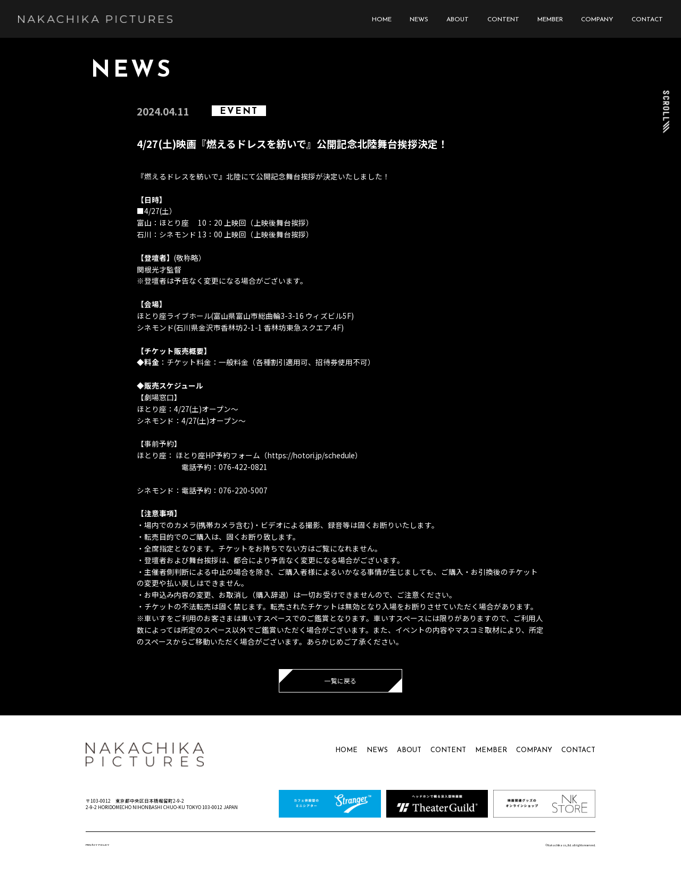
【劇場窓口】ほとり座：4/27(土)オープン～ (187, 403)
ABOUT (457, 20)
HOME (382, 20)
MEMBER (550, 20)
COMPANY (597, 20)
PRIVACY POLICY (97, 845)
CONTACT (647, 20)
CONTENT (503, 20)
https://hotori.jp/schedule (311, 455)
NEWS (419, 20)
